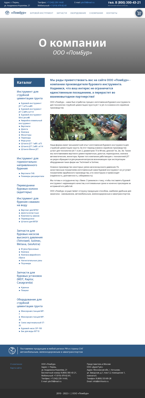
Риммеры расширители (32, 176)
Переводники (27, 218)
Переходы (26, 137)
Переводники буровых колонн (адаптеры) (27, 188)
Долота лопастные (30, 213)
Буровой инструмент (41, 13)
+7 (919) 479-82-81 (58, 5)
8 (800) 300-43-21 (128, 2)
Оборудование (78, 13)
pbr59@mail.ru (87, 2)
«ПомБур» (15, 12)
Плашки (25, 290)
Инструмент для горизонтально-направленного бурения (27, 163)
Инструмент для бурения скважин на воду (28, 201)
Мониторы (26, 135)
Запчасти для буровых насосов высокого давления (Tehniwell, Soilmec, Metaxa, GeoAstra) (30, 237)
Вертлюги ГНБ (27, 173)
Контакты (111, 13)
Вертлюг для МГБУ (30, 210)
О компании (96, 13)
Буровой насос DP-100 (31, 328)
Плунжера (26, 263)
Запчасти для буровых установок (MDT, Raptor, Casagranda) (29, 277)
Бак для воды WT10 (30, 331)
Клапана (25, 132)
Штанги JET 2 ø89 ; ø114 (32, 146)
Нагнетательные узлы (31, 260)
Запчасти (62, 13)
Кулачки (25, 287)
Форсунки (26, 140)
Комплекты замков (30, 215)
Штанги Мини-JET (30, 149)
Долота (24, 129)
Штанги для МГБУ (29, 221)
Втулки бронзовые (30, 249)
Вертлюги (25, 126)
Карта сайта (16, 368)
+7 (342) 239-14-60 (55, 2)
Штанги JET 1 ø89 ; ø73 (31, 143)
